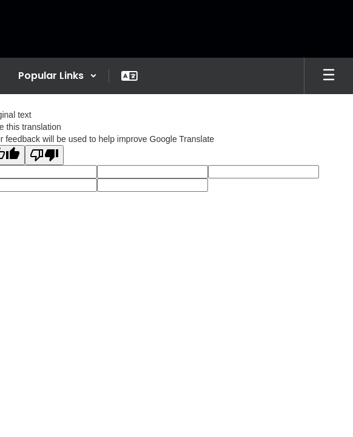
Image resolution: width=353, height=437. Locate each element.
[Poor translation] (44, 155)
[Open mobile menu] (328, 76)
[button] (57, 76)
